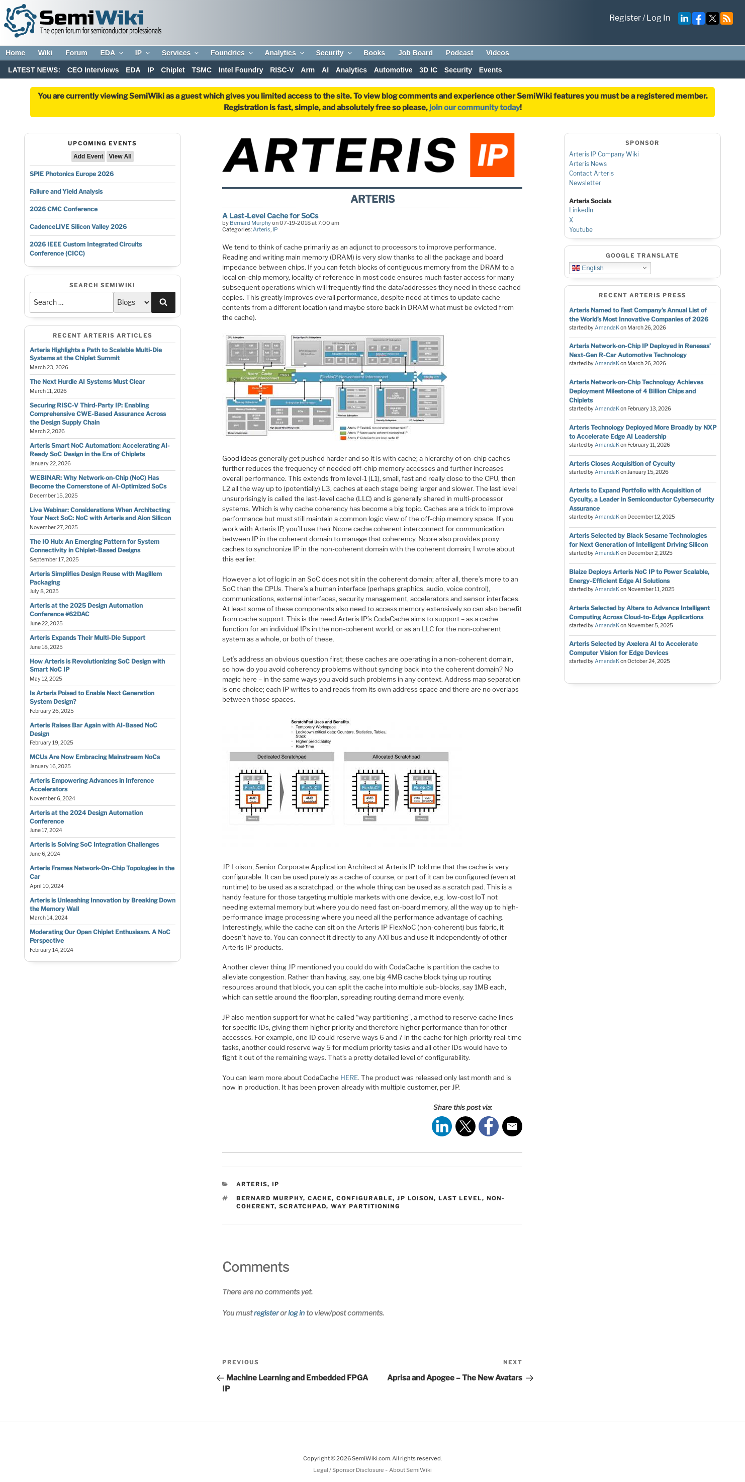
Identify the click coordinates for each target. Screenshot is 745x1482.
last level (460, 1198)
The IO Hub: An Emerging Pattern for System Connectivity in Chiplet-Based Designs (94, 546)
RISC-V (282, 70)
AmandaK (607, 327)
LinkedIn (581, 210)
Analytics (284, 53)
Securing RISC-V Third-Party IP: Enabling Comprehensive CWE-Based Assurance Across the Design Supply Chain (98, 413)
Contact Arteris (591, 173)
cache (320, 1198)
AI (325, 70)
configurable (364, 1198)
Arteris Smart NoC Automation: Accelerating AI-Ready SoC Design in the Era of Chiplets (100, 450)
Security (334, 53)
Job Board (415, 53)
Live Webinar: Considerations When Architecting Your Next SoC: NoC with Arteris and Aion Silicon (100, 514)
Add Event (88, 156)
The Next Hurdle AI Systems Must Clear (87, 381)
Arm (308, 70)
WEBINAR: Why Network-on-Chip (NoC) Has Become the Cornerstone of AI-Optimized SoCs (98, 482)
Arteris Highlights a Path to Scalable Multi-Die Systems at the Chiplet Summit (96, 354)
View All (120, 156)
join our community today (474, 107)
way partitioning (365, 1206)
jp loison (415, 1198)
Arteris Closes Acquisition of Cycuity (622, 463)
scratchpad (302, 1206)
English (588, 268)
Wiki (45, 53)
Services (181, 53)
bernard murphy (269, 1198)
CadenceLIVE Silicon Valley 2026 (78, 226)
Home (15, 53)
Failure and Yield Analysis (66, 191)
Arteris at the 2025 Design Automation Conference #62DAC (86, 610)
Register (625, 18)
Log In (658, 18)
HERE (349, 1078)
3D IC (428, 70)
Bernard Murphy (250, 222)
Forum (76, 53)
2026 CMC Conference (64, 209)
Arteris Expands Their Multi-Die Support (87, 637)
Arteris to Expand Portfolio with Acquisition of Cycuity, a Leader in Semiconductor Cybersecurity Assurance (641, 499)
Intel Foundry (241, 70)
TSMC (202, 70)
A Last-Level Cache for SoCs (270, 215)
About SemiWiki (410, 1469)
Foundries (232, 53)
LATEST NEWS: (34, 70)
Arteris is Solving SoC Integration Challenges (94, 844)
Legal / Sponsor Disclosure (349, 1469)
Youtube (581, 229)
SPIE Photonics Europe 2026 (72, 174)
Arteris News (588, 164)
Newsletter (585, 183)
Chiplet (172, 70)
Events (490, 70)
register (266, 1312)
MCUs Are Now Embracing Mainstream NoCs (95, 757)
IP (143, 53)
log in (296, 1312)
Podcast (459, 53)
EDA (112, 53)
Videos (497, 53)
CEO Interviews (93, 70)
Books (374, 53)
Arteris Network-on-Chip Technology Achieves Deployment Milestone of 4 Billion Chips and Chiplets (636, 391)
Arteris (261, 229)
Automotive (393, 70)
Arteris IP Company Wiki (604, 154)
